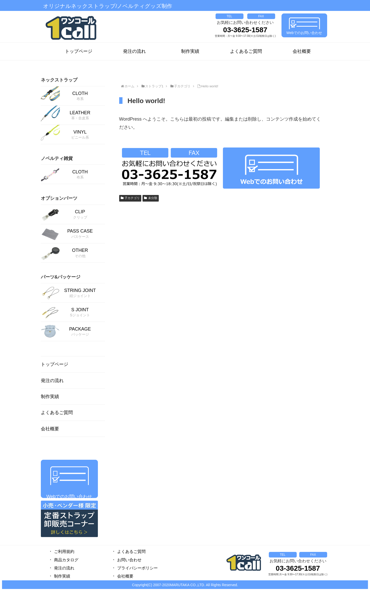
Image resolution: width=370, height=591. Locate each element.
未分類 (150, 198)
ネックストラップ (59, 80)
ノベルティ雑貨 (57, 158)
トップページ (78, 51)
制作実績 (190, 51)
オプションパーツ (59, 198)
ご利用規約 (64, 551)
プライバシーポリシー (137, 568)
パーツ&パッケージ (61, 277)
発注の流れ (134, 51)
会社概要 (302, 51)
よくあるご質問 (246, 51)
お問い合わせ (129, 560)
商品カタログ (66, 560)
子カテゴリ (130, 198)
